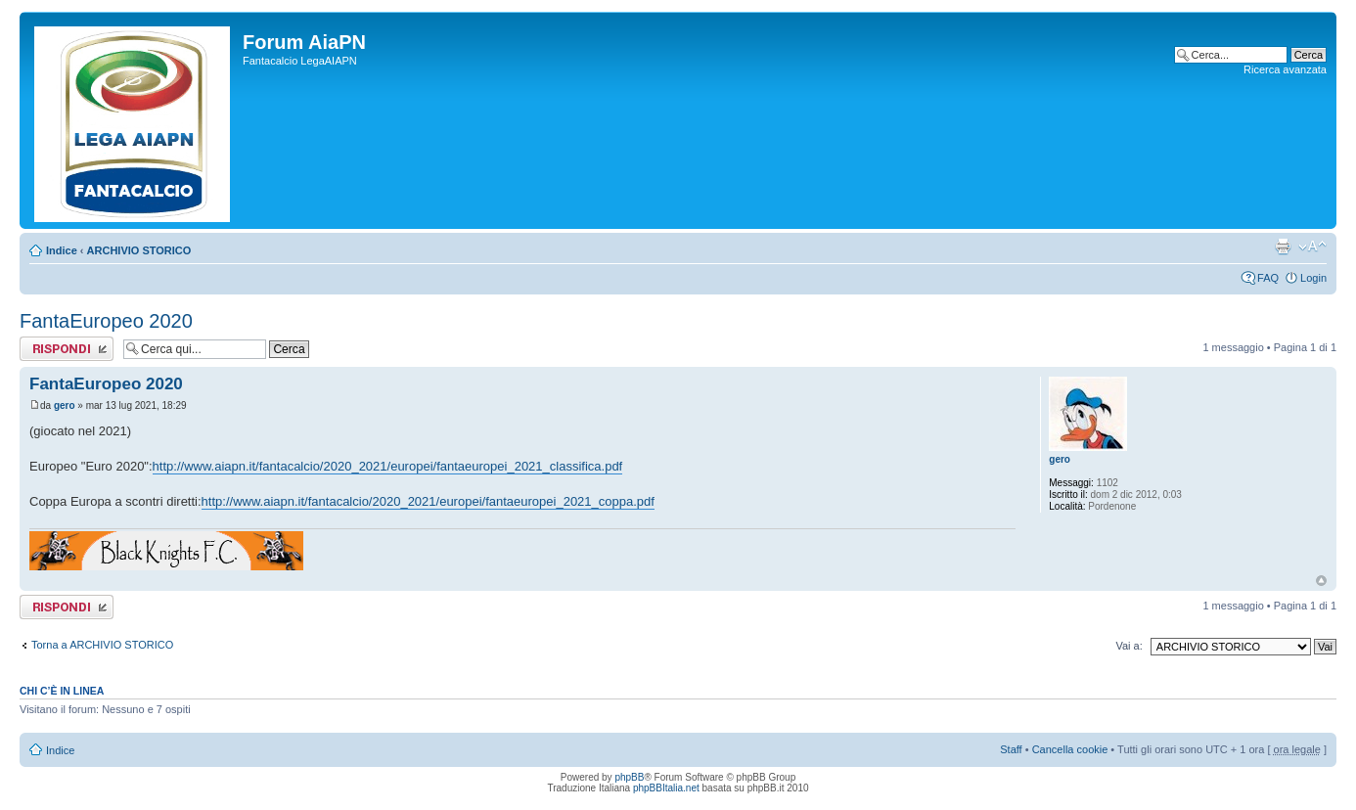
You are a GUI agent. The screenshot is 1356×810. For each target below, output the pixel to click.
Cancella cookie (1070, 749)
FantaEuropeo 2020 (106, 321)
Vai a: (1128, 646)
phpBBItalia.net (666, 788)
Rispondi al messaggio (66, 349)
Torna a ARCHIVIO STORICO (102, 645)
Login (1313, 278)
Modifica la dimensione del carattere (1312, 246)
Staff (1010, 749)
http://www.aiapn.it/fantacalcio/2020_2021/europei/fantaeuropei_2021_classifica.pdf (388, 466)
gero (64, 405)
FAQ (1268, 278)
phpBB (629, 777)
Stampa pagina (1282, 246)
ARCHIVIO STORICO (139, 250)
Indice (61, 250)
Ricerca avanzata (1285, 69)
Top (1321, 580)
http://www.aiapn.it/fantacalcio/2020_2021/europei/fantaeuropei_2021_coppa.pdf (428, 501)
